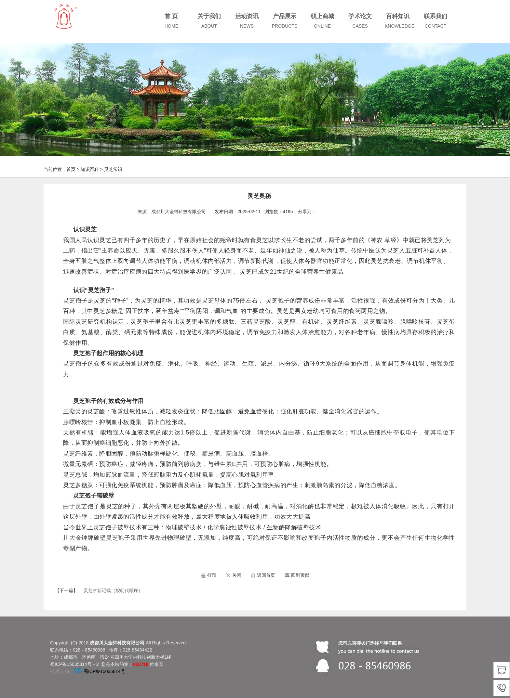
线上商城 (322, 21)
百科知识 (399, 21)
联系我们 (435, 21)
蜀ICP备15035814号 (104, 671)
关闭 (236, 575)
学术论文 (360, 21)
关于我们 (209, 21)
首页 (70, 169)
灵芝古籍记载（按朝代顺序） (113, 590)
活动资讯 (247, 21)
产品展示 (285, 21)
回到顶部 (300, 575)
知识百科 (90, 169)
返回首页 (266, 575)
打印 (211, 575)
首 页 (171, 21)
